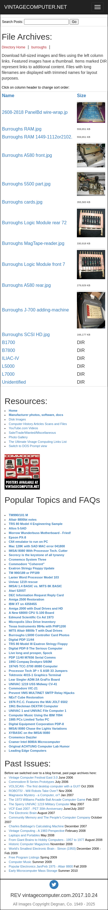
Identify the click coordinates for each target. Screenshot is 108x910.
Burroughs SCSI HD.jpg (26, 334)
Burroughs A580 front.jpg (27, 155)
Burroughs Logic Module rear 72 (34, 222)
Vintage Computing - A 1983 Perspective (36, 830)
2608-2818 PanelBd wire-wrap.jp (35, 112)
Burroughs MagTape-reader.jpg (33, 243)
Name (8, 95)
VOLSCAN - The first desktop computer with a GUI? (44, 786)
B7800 (8, 350)
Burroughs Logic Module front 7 (33, 264)
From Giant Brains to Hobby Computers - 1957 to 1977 (46, 839)
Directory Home (13, 47)
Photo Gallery (18, 437)
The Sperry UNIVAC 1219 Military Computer (39, 804)
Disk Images (17, 419)
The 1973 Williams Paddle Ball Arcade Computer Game (47, 799)
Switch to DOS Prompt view (28, 446)
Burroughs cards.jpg (22, 202)
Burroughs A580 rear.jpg (26, 285)
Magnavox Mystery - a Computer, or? (34, 795)
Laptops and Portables (24, 835)
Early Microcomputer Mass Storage (33, 870)
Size (81, 95)
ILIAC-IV (10, 358)
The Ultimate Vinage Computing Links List (38, 441)
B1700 (8, 342)
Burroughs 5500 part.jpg (26, 183)
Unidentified (14, 382)
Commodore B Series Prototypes (31, 781)
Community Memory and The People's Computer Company (49, 817)
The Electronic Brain (23, 813)
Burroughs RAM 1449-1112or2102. (37, 136)
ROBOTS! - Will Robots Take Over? (33, 790)
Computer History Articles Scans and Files (38, 424)
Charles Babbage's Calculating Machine (36, 826)
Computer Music (20, 862)
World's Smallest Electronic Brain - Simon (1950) (42, 848)
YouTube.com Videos (23, 428)
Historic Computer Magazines (29, 844)
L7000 (8, 374)
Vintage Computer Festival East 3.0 (33, 777)
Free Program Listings (24, 857)
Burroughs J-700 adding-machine (35, 309)
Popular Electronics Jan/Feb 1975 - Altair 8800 (41, 866)
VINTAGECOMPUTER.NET (35, 7)
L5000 (8, 366)
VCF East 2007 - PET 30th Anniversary (36, 808)
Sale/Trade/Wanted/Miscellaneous (32, 432)
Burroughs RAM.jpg (22, 129)
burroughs (39, 47)
